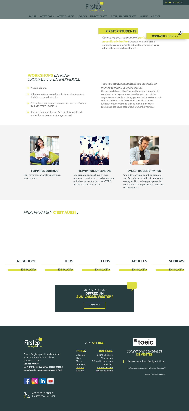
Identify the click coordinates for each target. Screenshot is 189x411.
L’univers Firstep (98, 16)
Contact (155, 16)
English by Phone (104, 370)
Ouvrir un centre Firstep (123, 16)
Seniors (176, 261)
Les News (82, 16)
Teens (104, 261)
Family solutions (156, 361)
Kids (69, 261)
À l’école (80, 355)
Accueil (33, 16)
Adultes (139, 261)
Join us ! (144, 16)
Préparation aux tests (102, 361)
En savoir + (28, 269)
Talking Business (104, 355)
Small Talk (107, 364)
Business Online (105, 367)
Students (80, 364)
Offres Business (65, 16)
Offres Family (47, 16)
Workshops (107, 358)
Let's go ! (95, 305)
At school (26, 261)
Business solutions (137, 361)
